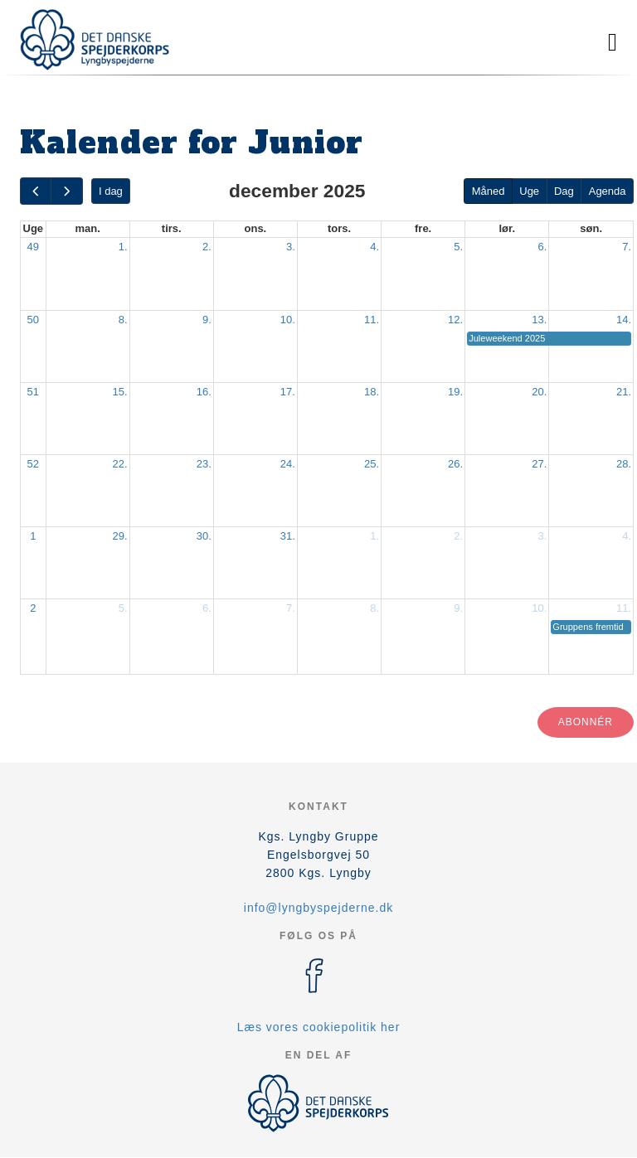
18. (371, 391)
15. (120, 391)
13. (539, 319)
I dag (111, 191)
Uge (529, 191)
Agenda (607, 191)
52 (33, 464)
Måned (488, 191)
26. (455, 464)
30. (204, 536)
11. (371, 319)
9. (207, 319)
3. (290, 246)
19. (455, 391)
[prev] (35, 191)
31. (287, 536)
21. (623, 391)
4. (374, 246)
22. (120, 464)
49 (33, 246)
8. (123, 319)
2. (207, 246)
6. (542, 246)
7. (626, 246)
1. (123, 246)
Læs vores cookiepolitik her (319, 1027)
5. (458, 246)
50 (33, 319)
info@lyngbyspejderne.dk (318, 907)
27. (539, 464)
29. (120, 536)
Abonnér (585, 722)
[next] (66, 191)
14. (623, 319)
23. (204, 464)
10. (287, 319)
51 (33, 391)
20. (539, 391)
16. (204, 391)
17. (287, 391)
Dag (564, 191)
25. (371, 464)
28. (623, 464)
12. (455, 319)
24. (287, 464)
